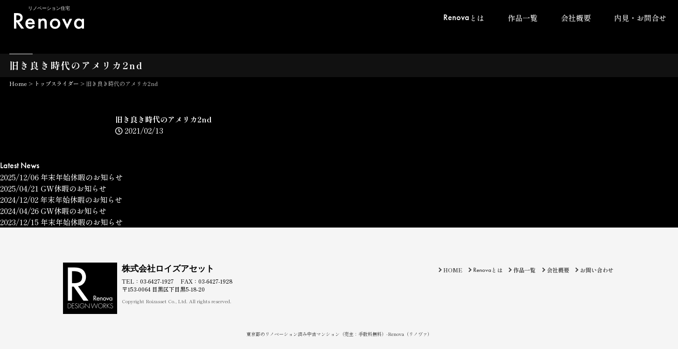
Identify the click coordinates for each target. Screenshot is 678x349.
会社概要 (576, 17)
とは (463, 17)
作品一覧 (523, 17)
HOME (452, 270)
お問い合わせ (597, 270)
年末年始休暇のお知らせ (61, 177)
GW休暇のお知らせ (53, 188)
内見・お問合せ (640, 17)
